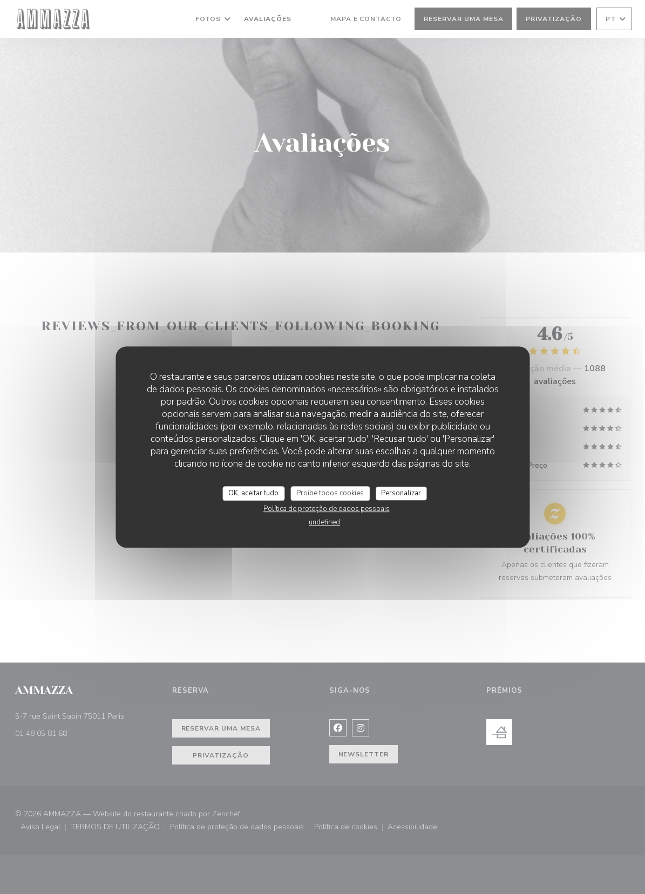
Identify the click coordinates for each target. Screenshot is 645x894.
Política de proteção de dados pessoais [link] (326, 509)
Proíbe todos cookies (330, 493)
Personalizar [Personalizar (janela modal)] (401, 493)
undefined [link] (324, 522)
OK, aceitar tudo (253, 493)
